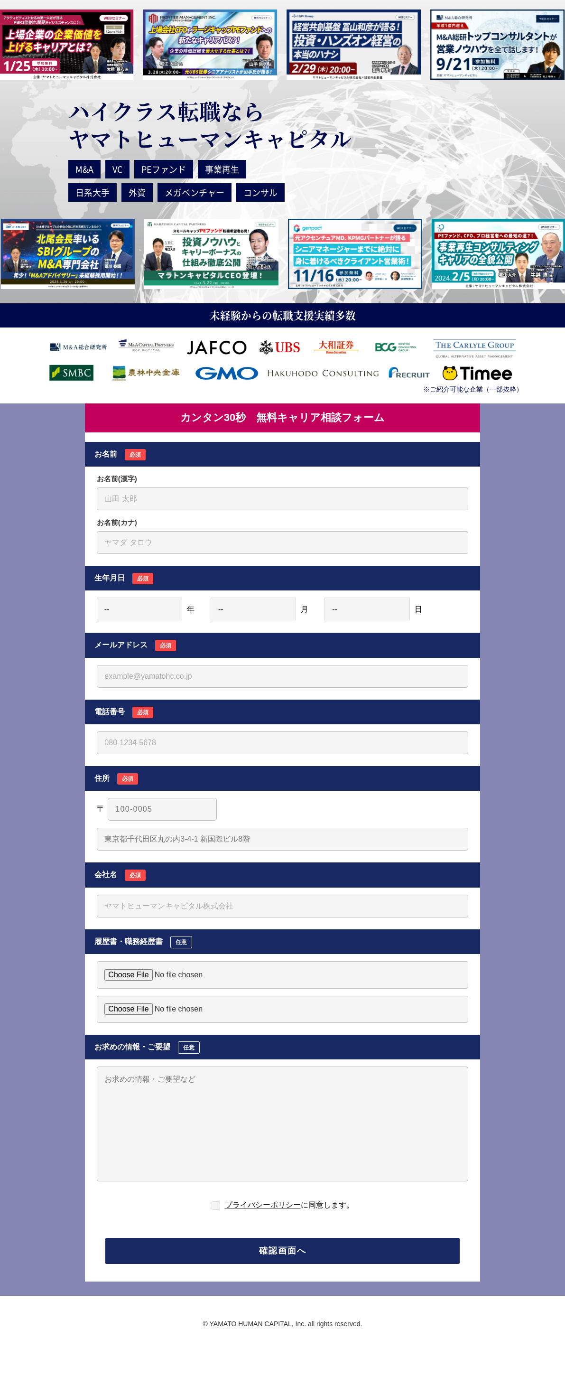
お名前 (120, 454)
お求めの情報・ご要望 (147, 1047)
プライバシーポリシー (263, 1205)
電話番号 (123, 712)
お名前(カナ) (117, 522)
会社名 (120, 875)
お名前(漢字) (117, 479)
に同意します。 (289, 1205)
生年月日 (123, 578)
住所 (116, 779)
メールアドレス (135, 645)
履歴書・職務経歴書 (143, 942)
